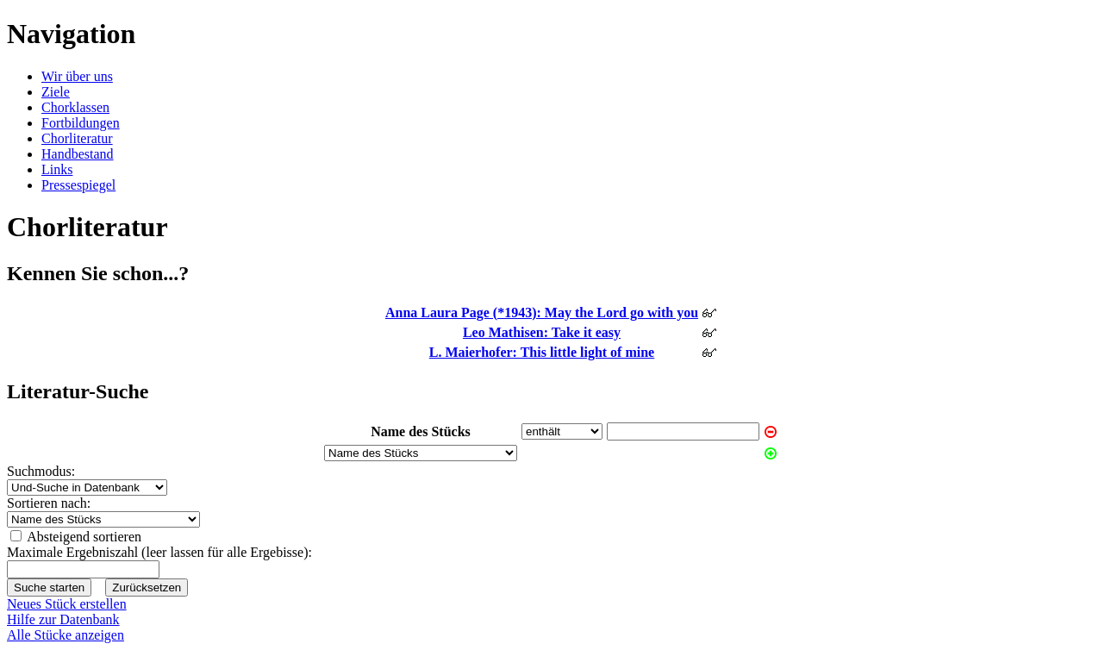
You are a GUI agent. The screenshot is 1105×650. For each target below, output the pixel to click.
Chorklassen (75, 107)
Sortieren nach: (49, 503)
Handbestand (77, 154)
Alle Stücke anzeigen (65, 635)
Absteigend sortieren (84, 536)
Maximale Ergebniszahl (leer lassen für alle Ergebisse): (159, 552)
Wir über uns (77, 76)
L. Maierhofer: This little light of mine (541, 352)
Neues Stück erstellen (67, 604)
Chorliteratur (77, 138)
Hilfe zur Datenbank (63, 619)
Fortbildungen (80, 123)
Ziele (55, 91)
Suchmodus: (41, 471)
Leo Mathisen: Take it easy (542, 332)
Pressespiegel (78, 185)
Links (56, 169)
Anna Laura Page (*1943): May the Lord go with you (541, 312)
